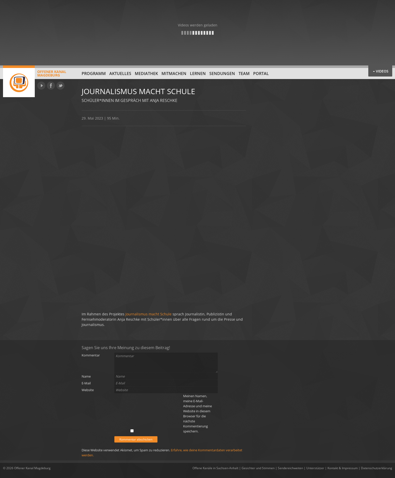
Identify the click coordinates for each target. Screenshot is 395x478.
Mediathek (146, 73)
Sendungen (222, 73)
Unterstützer (315, 468)
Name (86, 376)
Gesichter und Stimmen (258, 468)
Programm (94, 73)
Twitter (60, 86)
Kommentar (91, 355)
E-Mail (86, 383)
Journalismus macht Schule (149, 314)
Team (244, 73)
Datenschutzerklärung (376, 468)
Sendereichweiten (290, 468)
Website (88, 390)
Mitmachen (173, 73)
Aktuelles (120, 73)
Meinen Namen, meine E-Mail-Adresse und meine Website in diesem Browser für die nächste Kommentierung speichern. (197, 413)
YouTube (41, 86)
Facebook (51, 86)
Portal (261, 73)
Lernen (198, 73)
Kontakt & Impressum (342, 468)
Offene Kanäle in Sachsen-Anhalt (215, 468)
